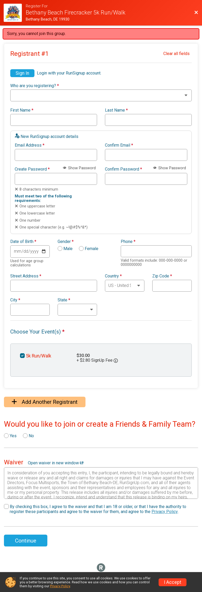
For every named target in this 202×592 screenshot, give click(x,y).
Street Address (25, 276)
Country (113, 276)
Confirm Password (123, 169)
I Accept (172, 582)
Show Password (79, 168)
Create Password (32, 169)
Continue (25, 541)
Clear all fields (176, 53)
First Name (21, 110)
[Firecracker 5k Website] (15, 13)
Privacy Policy (165, 511)
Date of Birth (23, 241)
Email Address (29, 145)
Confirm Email (119, 145)
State (64, 300)
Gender (66, 241)
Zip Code (162, 276)
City (15, 300)
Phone (128, 241)
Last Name (116, 110)
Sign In (22, 73)
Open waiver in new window (56, 462)
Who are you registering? (34, 85)
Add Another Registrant (45, 402)
